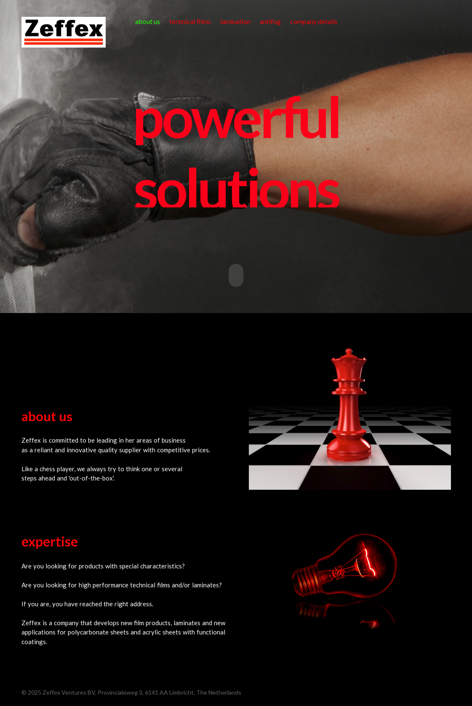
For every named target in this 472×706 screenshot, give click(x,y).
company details (313, 21)
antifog (270, 21)
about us (147, 21)
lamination (235, 21)
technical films (190, 21)
